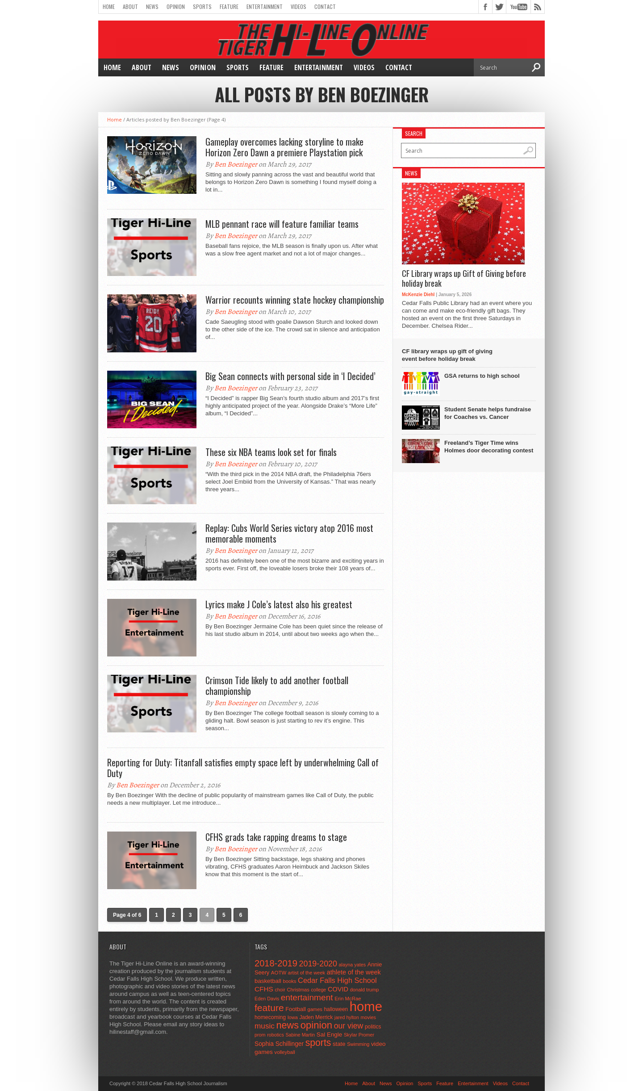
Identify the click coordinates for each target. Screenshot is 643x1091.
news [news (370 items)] (287, 1025)
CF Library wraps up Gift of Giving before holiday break (464, 278)
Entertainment (264, 6)
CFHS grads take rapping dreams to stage (276, 837)
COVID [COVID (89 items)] (338, 989)
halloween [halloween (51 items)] (336, 1009)
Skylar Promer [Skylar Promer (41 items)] (359, 1034)
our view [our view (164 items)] (348, 1025)
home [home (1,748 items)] (366, 1006)
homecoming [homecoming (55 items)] (270, 1017)
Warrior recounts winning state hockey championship (294, 299)
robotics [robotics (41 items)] (275, 1034)
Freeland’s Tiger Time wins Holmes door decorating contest (488, 446)
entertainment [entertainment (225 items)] (307, 997)
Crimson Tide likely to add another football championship (276, 685)
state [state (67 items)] (339, 1044)
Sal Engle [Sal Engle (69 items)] (329, 1034)
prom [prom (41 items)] (260, 1034)
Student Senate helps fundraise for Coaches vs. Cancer (487, 413)
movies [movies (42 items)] (368, 1017)
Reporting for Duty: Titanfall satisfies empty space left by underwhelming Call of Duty (243, 767)
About (130, 6)
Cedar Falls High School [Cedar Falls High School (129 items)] (337, 980)
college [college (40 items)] (318, 989)
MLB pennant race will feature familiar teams (282, 223)
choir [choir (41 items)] (280, 989)
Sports (202, 6)
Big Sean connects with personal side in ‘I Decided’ (290, 376)
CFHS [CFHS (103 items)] (264, 989)
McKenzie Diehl (418, 294)
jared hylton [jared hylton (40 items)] (346, 1017)
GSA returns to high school (482, 375)
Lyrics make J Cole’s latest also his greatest (278, 604)
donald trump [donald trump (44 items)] (364, 989)
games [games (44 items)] (315, 1009)
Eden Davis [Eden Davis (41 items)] (267, 998)
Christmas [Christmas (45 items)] (298, 989)
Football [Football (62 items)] (295, 1009)
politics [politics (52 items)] (373, 1027)
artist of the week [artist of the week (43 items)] (306, 972)
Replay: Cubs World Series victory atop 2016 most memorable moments (289, 533)
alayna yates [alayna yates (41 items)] (352, 964)
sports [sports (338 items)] (318, 1042)
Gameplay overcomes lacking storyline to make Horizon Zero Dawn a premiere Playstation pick (284, 147)
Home (109, 6)
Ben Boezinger (235, 164)
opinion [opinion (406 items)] (316, 1025)
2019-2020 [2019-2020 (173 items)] (318, 963)
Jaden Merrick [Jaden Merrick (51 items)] (316, 1017)
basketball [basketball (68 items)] (268, 981)
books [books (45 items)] (289, 981)
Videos (298, 6)
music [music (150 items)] (265, 1025)
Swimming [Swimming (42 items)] (358, 1044)
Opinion (176, 6)
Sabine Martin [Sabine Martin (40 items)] (300, 1034)
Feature (229, 6)
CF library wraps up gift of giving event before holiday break (447, 355)
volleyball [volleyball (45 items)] (285, 1052)
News (152, 6)
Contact (325, 6)
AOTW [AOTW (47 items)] (278, 972)
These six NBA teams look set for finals (271, 452)
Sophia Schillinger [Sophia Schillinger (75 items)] (279, 1044)
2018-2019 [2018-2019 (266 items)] (276, 963)
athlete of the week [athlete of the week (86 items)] (354, 972)
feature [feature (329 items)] (269, 1008)
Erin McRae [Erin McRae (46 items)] (347, 998)
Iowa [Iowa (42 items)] (293, 1017)
